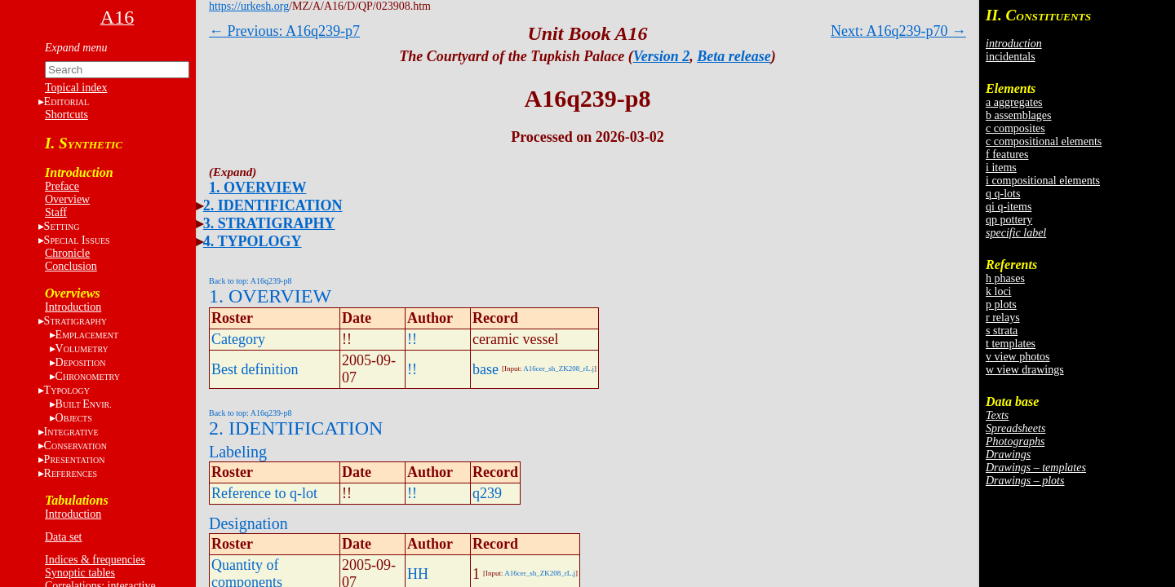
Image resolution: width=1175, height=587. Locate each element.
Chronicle (67, 253)
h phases (1005, 278)
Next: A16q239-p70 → (898, 31)
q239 (487, 493)
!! (412, 339)
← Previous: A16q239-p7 (284, 31)
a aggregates (1014, 102)
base (485, 369)
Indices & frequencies (95, 560)
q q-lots (1003, 194)
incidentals (1010, 57)
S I (77, 240)
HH (417, 574)
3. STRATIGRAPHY (269, 223)
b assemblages (1018, 115)
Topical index (76, 88)
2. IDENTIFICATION (273, 205)
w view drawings (1025, 370)
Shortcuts (66, 114)
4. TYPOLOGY (252, 241)
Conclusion (71, 266)
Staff (56, 212)
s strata (1002, 330)
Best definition (255, 369)
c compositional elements (1044, 141)
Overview (67, 199)
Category (238, 339)
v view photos (1018, 357)
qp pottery (1009, 220)
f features (1007, 154)
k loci (999, 291)
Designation (248, 523)
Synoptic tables (80, 573)
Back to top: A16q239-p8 (250, 280)
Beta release (733, 56)
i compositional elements (1043, 180)
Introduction (73, 307)
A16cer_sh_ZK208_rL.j (558, 368)
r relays (1003, 317)
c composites (1015, 128)
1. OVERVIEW (257, 187)
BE (83, 404)
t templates (1010, 344)
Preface (62, 186)
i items (1001, 167)
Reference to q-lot (264, 493)
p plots (1001, 304)
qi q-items (1008, 207)
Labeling (238, 452)
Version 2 (661, 56)
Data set (63, 537)
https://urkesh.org (249, 6)
